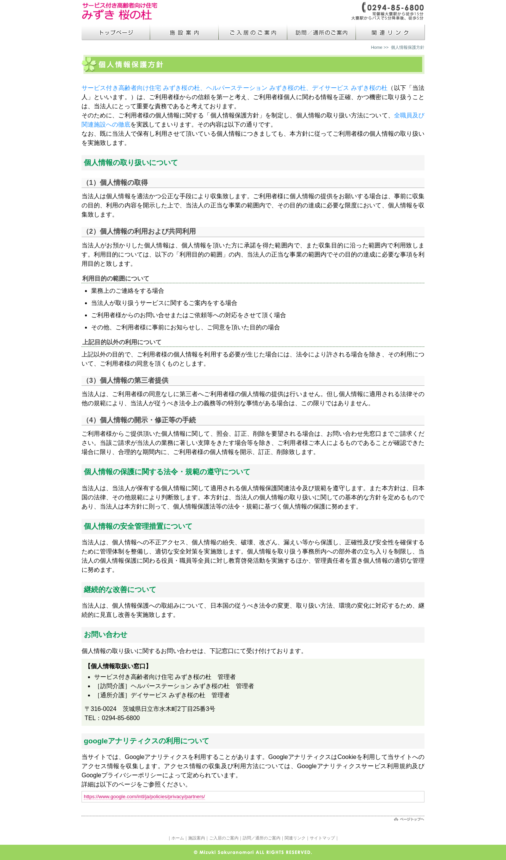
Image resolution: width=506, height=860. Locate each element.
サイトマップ (322, 838)
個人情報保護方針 (407, 47)
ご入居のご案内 (224, 838)
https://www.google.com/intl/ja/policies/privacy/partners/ (144, 796)
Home (377, 47)
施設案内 (196, 838)
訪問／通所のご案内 (261, 838)
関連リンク (295, 838)
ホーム (177, 838)
